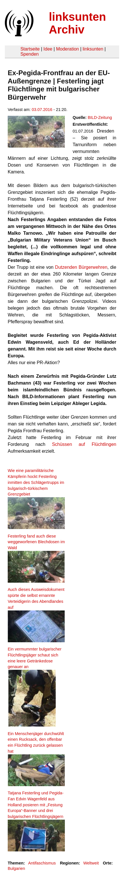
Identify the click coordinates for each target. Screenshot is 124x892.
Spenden (29, 54)
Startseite (30, 49)
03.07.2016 (42, 109)
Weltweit (91, 863)
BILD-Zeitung (100, 117)
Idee (47, 49)
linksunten (93, 49)
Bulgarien (16, 868)
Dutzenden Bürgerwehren (81, 267)
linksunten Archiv (77, 23)
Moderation (67, 49)
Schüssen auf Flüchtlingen (84, 444)
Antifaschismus (42, 863)
